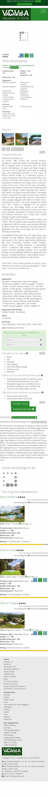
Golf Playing (8, 735)
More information (24, 4)
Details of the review (39, 422)
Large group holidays (12, 737)
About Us (7, 664)
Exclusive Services (11, 684)
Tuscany (7, 695)
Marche (7, 717)
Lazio (6, 714)
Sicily (6, 702)
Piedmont (7, 719)
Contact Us (20, 403)
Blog (5, 679)
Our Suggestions (11, 723)
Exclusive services (23, 409)
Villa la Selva (8, 550)
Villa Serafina (8, 497)
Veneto (6, 697)
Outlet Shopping (10, 745)
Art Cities (7, 728)
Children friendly (10, 732)
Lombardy (8, 707)
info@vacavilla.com (16, 776)
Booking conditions (11, 669)
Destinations (9, 692)
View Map (14, 67)
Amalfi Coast (9, 699)
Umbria (6, 709)
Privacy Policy (9, 671)
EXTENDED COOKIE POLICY (15, 688)
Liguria (6, 712)
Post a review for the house (24, 417)
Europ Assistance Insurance (15, 686)
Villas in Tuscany (10, 742)
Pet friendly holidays (12, 730)
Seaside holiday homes (13, 740)
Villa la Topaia (9, 603)
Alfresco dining (9, 725)
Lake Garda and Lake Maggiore (16, 704)
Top (42, 152)
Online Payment (10, 676)
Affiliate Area (9, 674)
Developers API (10, 666)
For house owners (11, 681)
